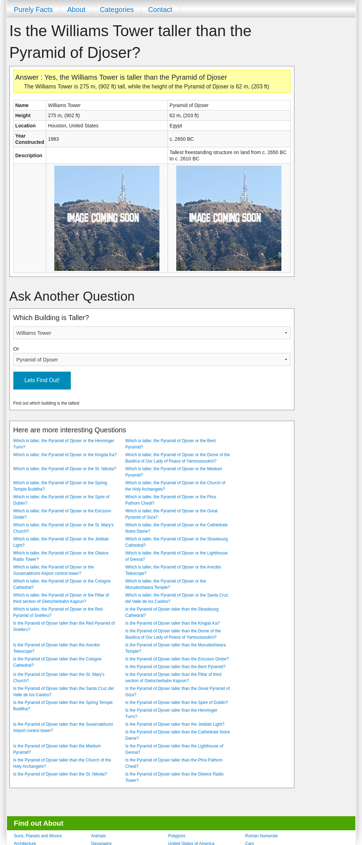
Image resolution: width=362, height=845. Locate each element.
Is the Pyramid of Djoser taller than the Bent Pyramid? (175, 666)
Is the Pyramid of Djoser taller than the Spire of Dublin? (176, 702)
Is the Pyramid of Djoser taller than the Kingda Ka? (172, 623)
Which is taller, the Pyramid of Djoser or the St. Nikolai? (64, 468)
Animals (98, 835)
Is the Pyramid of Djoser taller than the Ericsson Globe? (177, 659)
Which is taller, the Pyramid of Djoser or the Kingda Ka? (65, 454)
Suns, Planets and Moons (38, 835)
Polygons (176, 835)
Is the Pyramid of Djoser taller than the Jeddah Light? (175, 724)
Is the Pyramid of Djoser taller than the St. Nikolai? (60, 774)
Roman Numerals (261, 835)
